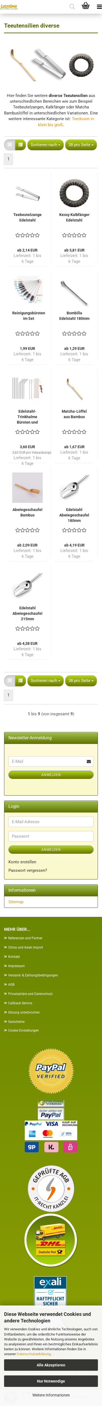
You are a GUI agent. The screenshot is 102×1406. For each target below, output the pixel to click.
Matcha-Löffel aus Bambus (74, 414)
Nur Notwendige (51, 1381)
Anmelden (51, 775)
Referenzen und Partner (25, 938)
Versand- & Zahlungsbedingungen (33, 975)
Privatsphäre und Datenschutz (30, 994)
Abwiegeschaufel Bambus (27, 512)
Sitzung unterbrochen (24, 1012)
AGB (11, 984)
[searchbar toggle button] (72, 7)
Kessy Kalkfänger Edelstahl (74, 217)
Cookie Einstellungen (23, 1030)
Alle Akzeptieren (51, 1365)
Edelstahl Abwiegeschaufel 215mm (27, 613)
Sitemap (15, 901)
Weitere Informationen (51, 1395)
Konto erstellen (22, 861)
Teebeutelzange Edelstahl (27, 217)
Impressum (16, 966)
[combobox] (45, 144)
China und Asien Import (25, 947)
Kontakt (14, 957)
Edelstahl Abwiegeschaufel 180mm (74, 515)
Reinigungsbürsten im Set (28, 316)
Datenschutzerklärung (34, 1354)
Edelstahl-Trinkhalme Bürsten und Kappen (27, 417)
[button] (9, 144)
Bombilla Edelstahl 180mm (74, 316)
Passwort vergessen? (27, 870)
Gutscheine (16, 1022)
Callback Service (20, 1003)
